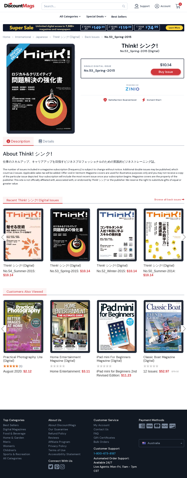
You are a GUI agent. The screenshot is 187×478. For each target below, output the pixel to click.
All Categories (12, 458)
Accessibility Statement (64, 454)
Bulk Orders (101, 442)
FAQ (96, 433)
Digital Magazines (14, 429)
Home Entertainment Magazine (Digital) (65, 359)
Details (46, 141)
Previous (3, 237)
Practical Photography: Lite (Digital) (23, 359)
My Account (102, 425)
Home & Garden (13, 438)
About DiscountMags (62, 425)
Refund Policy (57, 433)
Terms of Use (56, 450)
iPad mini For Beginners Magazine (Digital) (113, 359)
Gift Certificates (104, 438)
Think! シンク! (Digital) (18, 265)
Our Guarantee (58, 429)
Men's (7, 442)
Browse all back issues (169, 199)
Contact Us (101, 429)
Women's (9, 446)
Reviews (53, 438)
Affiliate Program (59, 442)
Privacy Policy (57, 446)
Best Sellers (11, 425)
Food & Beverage (14, 433)
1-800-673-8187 (105, 453)
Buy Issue (166, 72)
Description (18, 141)
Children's (9, 450)
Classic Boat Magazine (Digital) (159, 359)
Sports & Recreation (16, 454)
